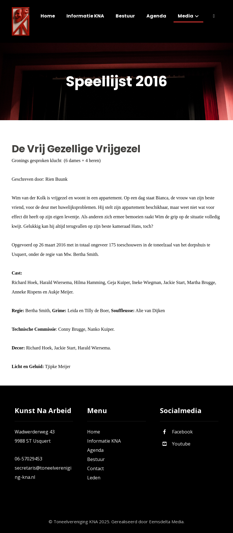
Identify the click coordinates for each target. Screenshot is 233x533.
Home (93, 432)
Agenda (95, 450)
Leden (93, 477)
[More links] (213, 16)
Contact (95, 468)
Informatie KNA (104, 441)
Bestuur (96, 459)
